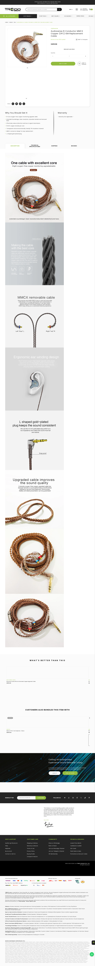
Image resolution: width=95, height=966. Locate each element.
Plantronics (8, 956)
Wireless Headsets (14, 906)
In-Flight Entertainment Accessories (64, 925)
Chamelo (80, 945)
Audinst (27, 943)
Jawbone (25, 950)
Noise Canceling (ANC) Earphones (45, 925)
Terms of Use (30, 848)
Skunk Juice (60, 958)
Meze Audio (51, 952)
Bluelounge (68, 944)
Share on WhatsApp (54, 843)
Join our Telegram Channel (56, 851)
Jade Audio (19, 950)
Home (6, 22)
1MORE (12, 942)
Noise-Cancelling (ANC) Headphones (27, 925)
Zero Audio (80, 962)
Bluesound (74, 944)
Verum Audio (68, 961)
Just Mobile (62, 950)
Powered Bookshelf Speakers (26, 908)
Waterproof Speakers (42, 914)
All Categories (10, 16)
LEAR (33, 951)
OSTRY (16, 954)
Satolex (82, 957)
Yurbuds (75, 962)
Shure (39, 958)
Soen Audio (77, 958)
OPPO (79, 953)
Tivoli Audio (42, 960)
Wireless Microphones (46, 918)
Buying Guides (31, 854)
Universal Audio (26, 961)
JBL (42, 950)
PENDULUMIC (53, 954)
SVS (66, 959)
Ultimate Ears (82, 960)
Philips (76, 954)
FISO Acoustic (64, 948)
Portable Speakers (31, 914)
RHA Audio (26, 957)
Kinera (7, 951)
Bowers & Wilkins (12, 945)
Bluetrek (80, 944)
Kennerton (86, 950)
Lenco (44, 951)
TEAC (14, 960)
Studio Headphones (79, 918)
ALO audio (49, 942)
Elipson (7, 948)
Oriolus (7, 954)
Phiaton (72, 954)
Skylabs (66, 958)
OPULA (82, 953)
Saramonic (76, 957)
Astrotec (86, 942)
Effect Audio (80, 947)
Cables (11, 22)
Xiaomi (61, 962)
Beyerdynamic (55, 944)
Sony (16, 959)
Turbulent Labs (71, 960)
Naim (16, 953)
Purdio (52, 956)
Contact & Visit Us (10, 854)
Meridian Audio (43, 952)
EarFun (41, 947)
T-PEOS (73, 959)
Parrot (39, 954)
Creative (42, 946)
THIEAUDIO (31, 960)
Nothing (46, 953)
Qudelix (69, 956)
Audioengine (53, 943)
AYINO (17, 944)
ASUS (6, 943)
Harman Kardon (25, 949)
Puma (48, 956)
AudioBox (46, 943)
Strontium (58, 959)
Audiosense (54, 28)
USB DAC (37, 923)
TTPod (65, 960)
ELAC (85, 947)
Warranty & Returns (32, 845)
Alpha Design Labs (57, 942)
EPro (19, 948)
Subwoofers (75, 908)
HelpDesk (7, 848)
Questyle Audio (75, 956)
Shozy (35, 958)
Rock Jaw (32, 957)
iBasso (8, 729)
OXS (19, 954)
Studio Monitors (69, 918)
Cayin (71, 945)
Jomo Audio (55, 950)
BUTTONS (43, 945)
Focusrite (74, 948)
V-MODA (39, 961)
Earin (44, 947)
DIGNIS (11, 947)
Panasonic (34, 954)
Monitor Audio (61, 952)
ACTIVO (20, 942)
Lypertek (76, 951)
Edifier (74, 947)
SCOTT (10, 958)
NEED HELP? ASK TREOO (69, 49)
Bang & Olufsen (31, 944)
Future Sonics (84, 948)
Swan (69, 959)
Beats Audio (39, 944)
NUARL (50, 953)
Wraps (47, 962)
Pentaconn (59, 954)
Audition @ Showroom (11, 843)
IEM (15, 22)
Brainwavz (23, 945)
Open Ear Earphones (22, 916)
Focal (70, 948)
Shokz (26, 958)
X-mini (57, 962)
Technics (19, 960)
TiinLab (37, 960)
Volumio (85, 961)
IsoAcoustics (8, 950)
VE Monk (62, 961)
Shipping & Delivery (32, 843)
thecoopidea (25, 960)
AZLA (20, 944)
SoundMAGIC (38, 959)
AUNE (88, 943)
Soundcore (24, 959)
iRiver (82, 949)
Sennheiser (16, 958)
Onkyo (75, 953)
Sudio (63, 959)
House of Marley (52, 949)
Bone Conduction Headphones (35, 916)
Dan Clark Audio (64, 946)
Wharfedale (25, 962)
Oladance (65, 953)
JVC (67, 950)
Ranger (12, 957)
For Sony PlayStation (71, 906)
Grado (11, 949)
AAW (16, 942)
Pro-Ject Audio (31, 956)
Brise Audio (30, 945)
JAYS (34, 950)
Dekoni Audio (80, 946)
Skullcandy (53, 958)
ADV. (34, 942)
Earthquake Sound (62, 947)
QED (65, 956)
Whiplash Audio (33, 962)
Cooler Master (24, 946)
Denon (7, 947)
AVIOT (13, 944)
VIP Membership (53, 854)
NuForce (55, 953)
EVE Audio (32, 948)
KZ (30, 951)
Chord (84, 945)
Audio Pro (32, 943)
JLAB (50, 950)
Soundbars (49, 908)
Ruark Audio (45, 957)
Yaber (65, 962)
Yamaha (69, 962)
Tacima (78, 959)
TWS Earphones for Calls (78, 923)
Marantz (7, 952)
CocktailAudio (12, 946)
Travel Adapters (78, 925)
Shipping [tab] (54, 146)
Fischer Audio (56, 948)
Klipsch (11, 951)
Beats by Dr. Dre (47, 944)
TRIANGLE (57, 960)
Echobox (70, 947)
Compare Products (77, 9)
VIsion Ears (79, 961)
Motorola (86, 952)
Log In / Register (85, 9)
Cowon (31, 946)
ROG (40, 957)
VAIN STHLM (49, 961)
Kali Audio (70, 950)
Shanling (21, 958)
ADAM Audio (25, 942)
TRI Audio (52, 960)
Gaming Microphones (25, 906)
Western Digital (13, 962)
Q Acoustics (58, 956)
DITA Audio (16, 947)
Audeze (18, 943)
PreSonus (25, 956)
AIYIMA (41, 942)
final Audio (49, 948)
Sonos (12, 959)
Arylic (75, 942)
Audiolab (64, 943)
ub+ (77, 960)
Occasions (67, 16)
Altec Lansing (66, 942)
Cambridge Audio (51, 945)
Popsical (20, 956)
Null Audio (60, 953)
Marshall (12, 952)
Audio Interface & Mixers (34, 918)
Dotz (28, 947)
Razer (16, 957)
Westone (19, 962)
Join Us (54, 773)
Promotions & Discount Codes (78, 854)
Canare (67, 945)
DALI (58, 946)
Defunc (74, 946)
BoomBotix (85, 944)
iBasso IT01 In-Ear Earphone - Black (15, 730)
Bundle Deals (80, 16)
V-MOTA (44, 961)
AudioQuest (70, 943)
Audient (22, 943)
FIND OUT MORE (70, 773)
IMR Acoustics (76, 949)
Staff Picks (42, 16)
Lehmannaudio (39, 951)
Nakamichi (21, 953)
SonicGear (7, 959)
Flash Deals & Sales (75, 851)
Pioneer (80, 954)
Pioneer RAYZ (86, 954)
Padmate (23, 954)
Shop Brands (27, 16)
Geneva (7, 949)
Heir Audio (32, 949)
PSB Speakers (42, 956)
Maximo (27, 952)
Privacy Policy (31, 851)
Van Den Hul (56, 961)
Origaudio (87, 953)
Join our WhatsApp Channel (56, 848)
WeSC (6, 962)
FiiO (45, 948)
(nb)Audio (7, 942)
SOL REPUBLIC (84, 958)
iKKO (71, 949)
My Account (8, 851)
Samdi (55, 957)
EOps (16, 948)
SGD (70, 9)
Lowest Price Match (75, 843)
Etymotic (26, 948)
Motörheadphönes (79, 952)
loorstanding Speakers (22, 931)
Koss (15, 951)
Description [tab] (15, 146)
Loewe (66, 951)
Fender (42, 948)
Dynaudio (36, 947)
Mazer (31, 952)
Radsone (7, 957)
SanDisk (71, 957)
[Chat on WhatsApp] (92, 954)
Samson (60, 957)
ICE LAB (62, 949)
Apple (71, 942)
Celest (75, 945)
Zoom (85, 962)
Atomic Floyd (12, 943)
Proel (37, 956)
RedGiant (21, 957)
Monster (68, 952)
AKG (45, 942)
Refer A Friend (52, 845)
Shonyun (31, 958)
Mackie (80, 951)
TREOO (47, 960)
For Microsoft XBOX (61, 906)
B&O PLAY (24, 944)
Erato (22, 948)
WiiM (44, 962)
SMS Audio (71, 958)
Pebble (43, 954)
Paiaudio (29, 954)
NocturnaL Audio (11, 680)
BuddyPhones (37, 945)
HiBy (37, 949)
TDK (11, 960)
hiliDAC (45, 949)
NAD (6, 953)
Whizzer (40, 962)
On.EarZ (71, 953)
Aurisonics (8, 944)
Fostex (79, 948)
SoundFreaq (31, 959)
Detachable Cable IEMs (35, 931)
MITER (55, 952)
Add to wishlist (84, 63)
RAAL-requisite (83, 956)
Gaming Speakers (36, 906)
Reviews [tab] (74, 146)
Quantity (53, 53)
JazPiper (38, 950)
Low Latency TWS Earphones (49, 906)
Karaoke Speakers (57, 908)
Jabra (14, 950)
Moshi (72, 952)
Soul (20, 959)
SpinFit (44, 959)
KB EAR (79, 950)
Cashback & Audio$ (75, 845)
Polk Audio (14, 956)
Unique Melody (18, 961)
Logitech (71, 951)
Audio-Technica (39, 943)
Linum (62, 951)
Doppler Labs (23, 947)
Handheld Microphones (59, 918)
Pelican (48, 954)
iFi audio (67, 949)
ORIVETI (12, 954)
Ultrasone (7, 961)
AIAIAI (37, 942)
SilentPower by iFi (45, 958)
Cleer (88, 945)
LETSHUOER (49, 951)
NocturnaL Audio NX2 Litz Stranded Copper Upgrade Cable (21, 681)
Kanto (75, 950)
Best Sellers (55, 16)
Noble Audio (28, 953)
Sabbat (51, 957)
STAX (48, 959)
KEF (83, 950)
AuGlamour (83, 943)
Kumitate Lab (26, 951)
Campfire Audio (60, 945)
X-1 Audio (52, 962)
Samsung (65, 957)
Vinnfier (74, 961)
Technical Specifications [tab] (34, 145)
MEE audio (36, 952)
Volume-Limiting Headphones (25, 934)
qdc (62, 956)
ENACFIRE (12, 948)
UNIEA (12, 961)
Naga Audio (11, 953)
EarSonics (54, 947)
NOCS (32, 953)
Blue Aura (62, 944)
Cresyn (46, 946)
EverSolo (37, 948)
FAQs (6, 845)
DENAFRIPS (86, 946)
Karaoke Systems (67, 908)
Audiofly (59, 943)
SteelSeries (52, 959)
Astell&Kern (80, 942)
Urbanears (33, 961)
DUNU (31, 947)
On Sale (91, 16)
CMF (7, 946)
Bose (6, 945)
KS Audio (19, 951)
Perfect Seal (66, 954)
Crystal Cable (52, 946)
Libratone (57, 951)
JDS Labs (46, 950)
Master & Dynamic (19, 952)
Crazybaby (36, 946)
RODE (37, 957)
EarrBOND (49, 947)
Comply (19, 946)
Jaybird (30, 950)
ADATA (30, 942)
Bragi (19, 945)
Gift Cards (73, 848)
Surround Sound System (40, 908)
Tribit (62, 960)
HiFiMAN (40, 949)
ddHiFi (70, 946)
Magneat (85, 951)
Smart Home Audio (16, 909)
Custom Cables (45, 931)
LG (54, 951)
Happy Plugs (17, 949)
